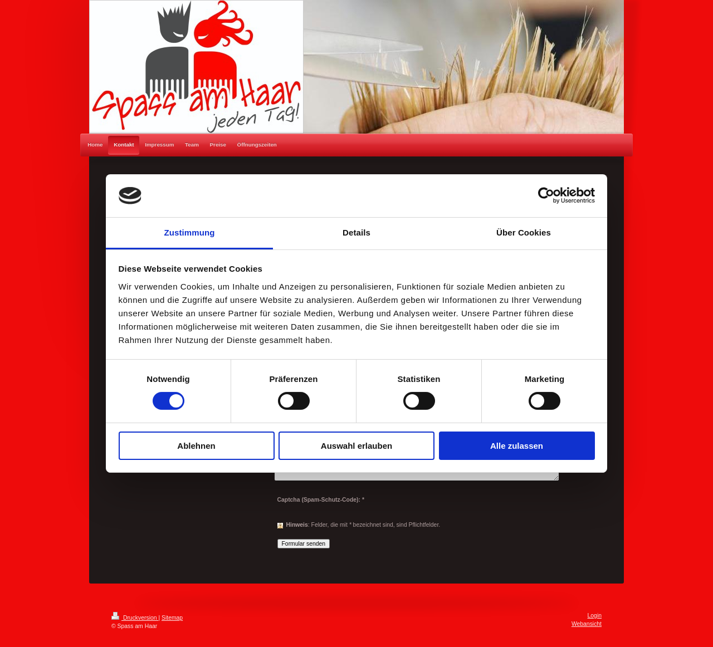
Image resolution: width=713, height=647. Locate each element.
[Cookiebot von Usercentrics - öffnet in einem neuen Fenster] (546, 195)
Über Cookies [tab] (523, 232)
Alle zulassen (516, 445)
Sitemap (172, 618)
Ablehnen (196, 445)
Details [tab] (356, 232)
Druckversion (134, 618)
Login (595, 615)
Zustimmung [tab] (189, 232)
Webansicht (587, 624)
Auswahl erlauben (356, 445)
